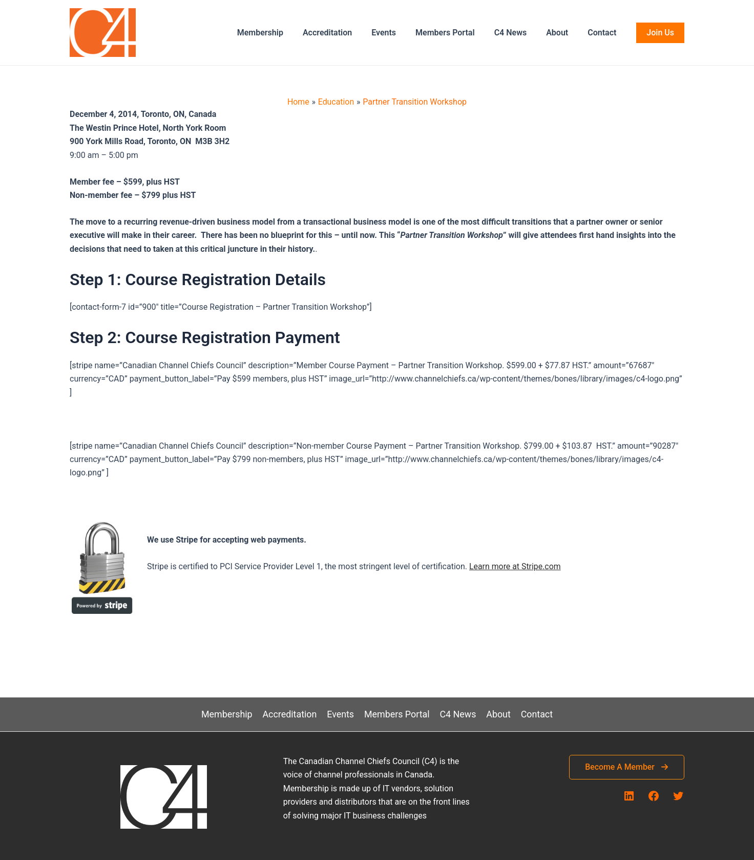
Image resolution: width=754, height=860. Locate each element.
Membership (280, 32)
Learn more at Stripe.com (515, 566)
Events (397, 32)
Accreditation (344, 32)
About (562, 32)
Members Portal (456, 32)
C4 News (518, 32)
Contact (603, 32)
